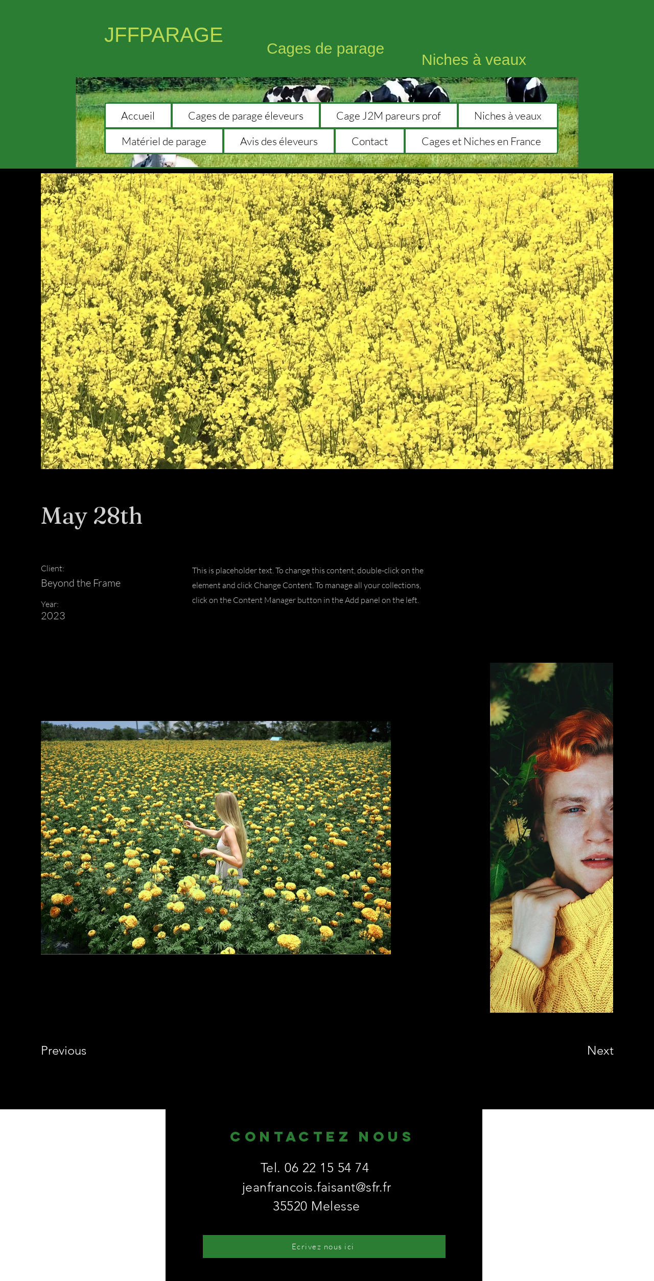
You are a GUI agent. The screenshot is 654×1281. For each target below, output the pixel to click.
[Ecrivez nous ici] (324, 1246)
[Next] (580, 1050)
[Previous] (77, 1050)
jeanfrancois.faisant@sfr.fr (316, 1187)
